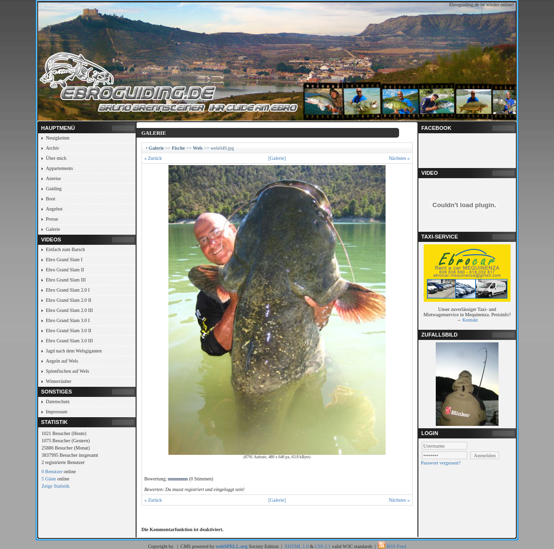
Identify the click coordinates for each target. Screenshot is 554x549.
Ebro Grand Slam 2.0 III (69, 310)
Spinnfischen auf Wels (67, 371)
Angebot (54, 208)
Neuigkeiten (57, 138)
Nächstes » (399, 158)
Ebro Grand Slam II (65, 269)
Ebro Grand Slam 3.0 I (68, 320)
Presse (52, 219)
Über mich (56, 158)
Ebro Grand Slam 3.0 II (68, 330)
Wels (198, 148)
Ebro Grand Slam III (65, 279)
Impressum (56, 411)
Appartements (59, 168)
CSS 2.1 (323, 546)
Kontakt (470, 320)
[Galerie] (277, 158)
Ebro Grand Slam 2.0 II (68, 300)
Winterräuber (58, 381)
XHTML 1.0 (296, 546)
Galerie (53, 229)
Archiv (52, 148)
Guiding (54, 188)
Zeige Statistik (55, 486)
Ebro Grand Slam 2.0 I (68, 290)
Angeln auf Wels (62, 361)
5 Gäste (49, 478)
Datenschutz (57, 401)
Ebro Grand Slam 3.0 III (69, 340)
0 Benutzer (52, 471)
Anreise (53, 178)
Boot (50, 198)
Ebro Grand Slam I (64, 259)
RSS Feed (396, 546)
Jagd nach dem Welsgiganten (74, 350)
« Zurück (153, 158)
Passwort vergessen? (440, 462)
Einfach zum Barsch (65, 249)
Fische (178, 148)
